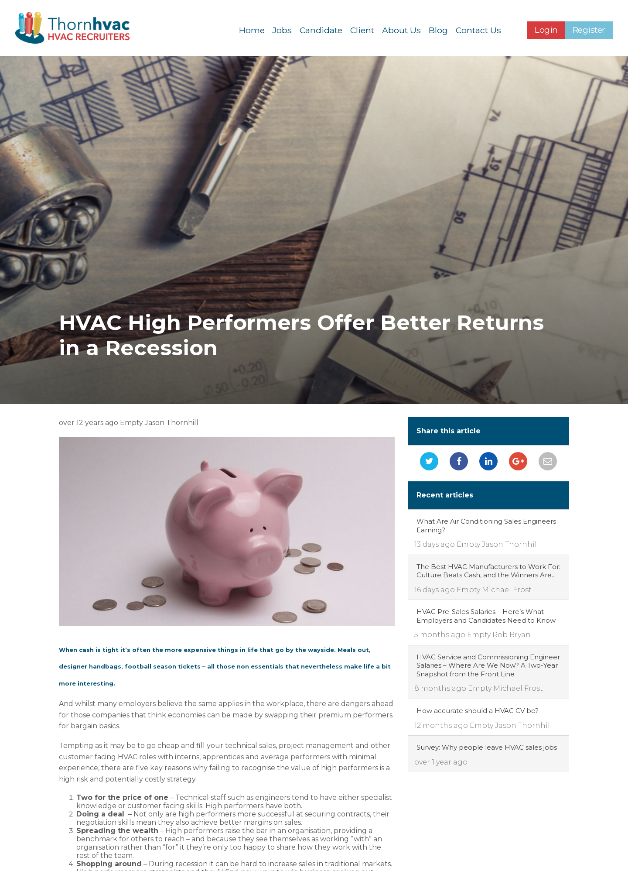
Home (252, 30)
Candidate (321, 30)
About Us (401, 30)
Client (362, 30)
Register (589, 30)
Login (546, 30)
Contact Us (478, 30)
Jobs (282, 30)
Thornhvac (78, 28)
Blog (438, 30)
